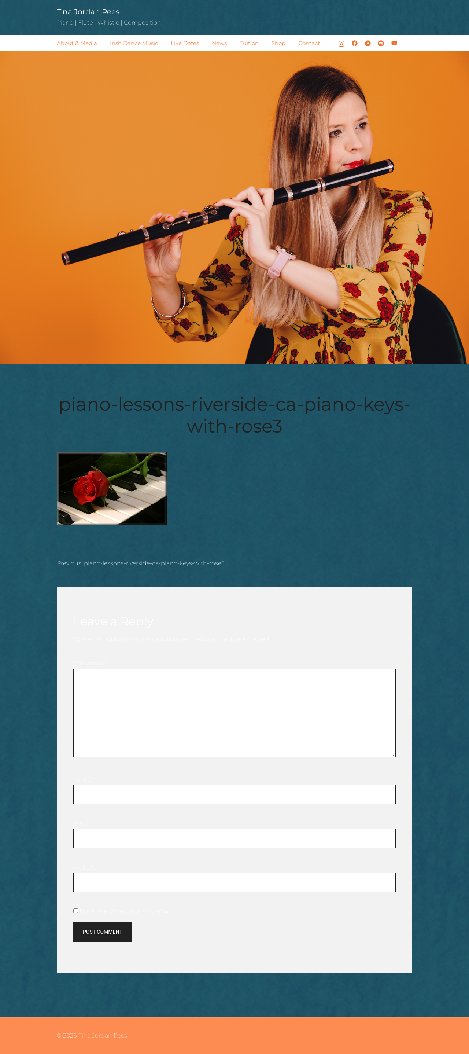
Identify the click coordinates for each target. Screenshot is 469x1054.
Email (83, 823)
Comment (90, 663)
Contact (309, 43)
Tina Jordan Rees (88, 11)
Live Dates (185, 43)
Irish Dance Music (134, 43)
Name (84, 779)
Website (84, 867)
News (219, 43)
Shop (278, 43)
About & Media (77, 43)
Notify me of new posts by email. (126, 911)
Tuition (249, 43)
